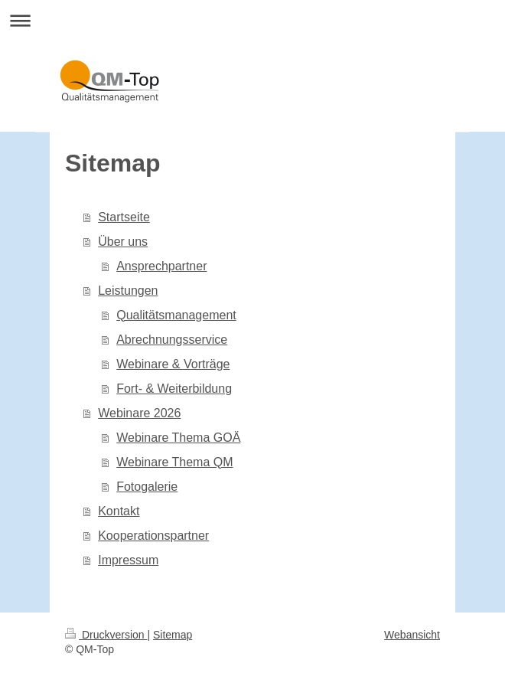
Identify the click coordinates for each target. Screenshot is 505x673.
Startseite (124, 217)
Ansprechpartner (161, 266)
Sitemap (172, 635)
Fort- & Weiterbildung (174, 388)
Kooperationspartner (153, 535)
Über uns (123, 241)
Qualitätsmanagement (176, 315)
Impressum (128, 560)
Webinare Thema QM (174, 462)
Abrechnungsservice (171, 339)
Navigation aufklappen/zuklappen (252, 20)
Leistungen (128, 290)
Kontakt (118, 511)
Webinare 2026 (139, 413)
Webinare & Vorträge (173, 364)
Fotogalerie (147, 486)
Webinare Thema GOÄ (178, 437)
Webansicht (412, 635)
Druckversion (106, 635)
